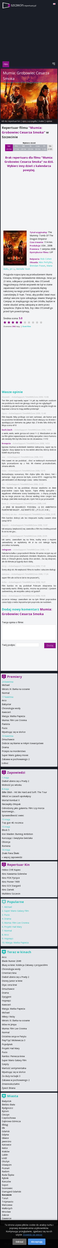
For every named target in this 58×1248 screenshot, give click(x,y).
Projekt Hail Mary (13, 926)
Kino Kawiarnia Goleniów (14, 873)
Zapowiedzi (16, 772)
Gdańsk (6, 1131)
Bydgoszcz (7, 1107)
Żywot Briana (8, 1087)
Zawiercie (6, 1218)
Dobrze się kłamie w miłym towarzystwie (22, 743)
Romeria (6, 845)
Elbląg (5, 1124)
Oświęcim (7, 1164)
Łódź (4, 1158)
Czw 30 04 (37, 148)
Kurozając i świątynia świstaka (17, 838)
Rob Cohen (16, 85)
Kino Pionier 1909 (10, 881)
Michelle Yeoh (23, 268)
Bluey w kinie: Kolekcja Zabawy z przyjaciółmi (25, 965)
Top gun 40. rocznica (12, 822)
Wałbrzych (7, 1208)
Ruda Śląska (8, 1174)
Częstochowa (9, 1117)
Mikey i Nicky (8, 1016)
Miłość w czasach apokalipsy (16, 796)
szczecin (23, 5)
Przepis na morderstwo (14, 751)
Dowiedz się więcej (32, 1234)
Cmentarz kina (9, 972)
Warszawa (7, 1204)
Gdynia (5, 1134)
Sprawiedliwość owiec (13, 815)
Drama (5, 747)
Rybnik (5, 1178)
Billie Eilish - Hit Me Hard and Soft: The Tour (24, 792)
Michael (6, 685)
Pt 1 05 (44, 148)
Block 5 (5, 829)
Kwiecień (6, 712)
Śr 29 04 (30, 148)
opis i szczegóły (29, 121)
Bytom (5, 1111)
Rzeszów (6, 1181)
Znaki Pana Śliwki (10, 853)
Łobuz (5, 763)
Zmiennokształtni (10, 1083)
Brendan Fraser (37, 265)
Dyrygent (6, 996)
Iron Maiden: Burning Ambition (17, 834)
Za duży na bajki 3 (11, 1076)
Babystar (6, 704)
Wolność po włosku (12, 784)
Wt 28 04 (23, 148)
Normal (5, 692)
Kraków (5, 1151)
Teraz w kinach (19, 952)
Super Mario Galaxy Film (16, 910)
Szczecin (7, 1194)
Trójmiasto (7, 1201)
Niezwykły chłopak (11, 804)
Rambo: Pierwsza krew (13, 1056)
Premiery (14, 677)
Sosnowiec (7, 1188)
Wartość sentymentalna (14, 1068)
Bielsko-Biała (8, 1104)
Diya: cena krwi (9, 984)
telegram (6, 549)
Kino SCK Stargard (11, 885)
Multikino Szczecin (11, 893)
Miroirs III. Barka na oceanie (16, 689)
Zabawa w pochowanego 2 (16, 759)
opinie (49, 121)
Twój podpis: (9, 644)
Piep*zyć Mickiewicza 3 (13, 1040)
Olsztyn (5, 1161)
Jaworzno (6, 1141)
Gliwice (5, 1138)
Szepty (5, 1064)
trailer (41, 121)
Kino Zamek (8, 889)
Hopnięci (8, 938)
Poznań (6, 1168)
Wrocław (6, 1211)
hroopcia (6, 443)
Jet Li (12, 268)
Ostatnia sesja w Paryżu (14, 1036)
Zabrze (5, 1214)
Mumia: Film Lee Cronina (14, 720)
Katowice (6, 1144)
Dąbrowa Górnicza (11, 1121)
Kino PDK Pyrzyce (11, 877)
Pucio (4, 728)
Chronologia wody (11, 708)
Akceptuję (36, 1241)
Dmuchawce (8, 739)
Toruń (5, 1198)
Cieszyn (5, 1114)
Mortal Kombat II (10, 800)
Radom (5, 1171)
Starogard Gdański (11, 1191)
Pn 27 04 (16, 148)
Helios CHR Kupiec (11, 869)
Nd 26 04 (9, 148)
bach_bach (7, 429)
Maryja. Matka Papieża (13, 716)
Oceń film (26, 326)
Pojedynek (7, 1044)
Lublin (5, 1154)
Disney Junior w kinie (12, 980)
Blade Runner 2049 (11, 960)
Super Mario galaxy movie (15, 755)
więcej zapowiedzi (13, 857)
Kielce (5, 1148)
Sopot (5, 1184)
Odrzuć (19, 1241)
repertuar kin (14, 121)
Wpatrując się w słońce (14, 731)
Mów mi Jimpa (9, 1024)
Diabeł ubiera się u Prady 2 (15, 781)
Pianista (6, 724)
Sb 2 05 (50, 148)
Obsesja (6, 841)
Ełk (3, 1127)
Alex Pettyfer (45, 262)
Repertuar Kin (18, 865)
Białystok (6, 1101)
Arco (4, 700)
